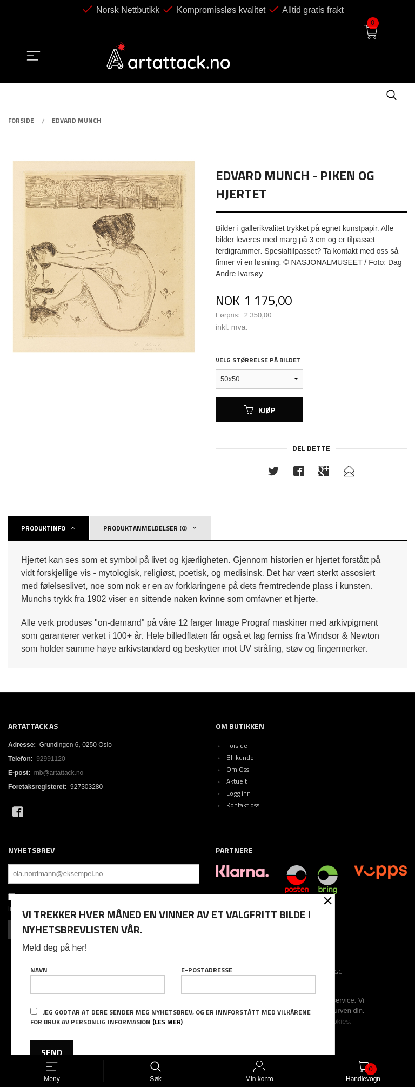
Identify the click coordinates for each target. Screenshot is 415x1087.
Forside (236, 745)
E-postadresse (248, 979)
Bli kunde (240, 757)
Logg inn (238, 793)
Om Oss (237, 769)
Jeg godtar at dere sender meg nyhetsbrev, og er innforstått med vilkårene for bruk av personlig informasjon (170, 1017)
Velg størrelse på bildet (258, 360)
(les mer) (167, 1022)
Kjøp (259, 409)
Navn (97, 979)
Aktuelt (236, 781)
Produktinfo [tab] (43, 528)
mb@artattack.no (59, 773)
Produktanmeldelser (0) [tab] (145, 528)
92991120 (50, 759)
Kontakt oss (242, 805)
